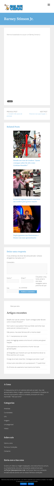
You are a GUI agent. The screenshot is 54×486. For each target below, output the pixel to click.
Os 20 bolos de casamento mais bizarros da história (23, 367)
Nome (9, 278)
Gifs (5, 417)
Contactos (7, 451)
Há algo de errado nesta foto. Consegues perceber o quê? (25, 359)
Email (23, 278)
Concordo (23, 484)
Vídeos (6, 428)
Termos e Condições (10, 447)
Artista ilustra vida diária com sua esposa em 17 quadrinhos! (26, 363)
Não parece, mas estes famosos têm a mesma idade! (24, 332)
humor (10, 101)
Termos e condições (35, 473)
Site (8, 288)
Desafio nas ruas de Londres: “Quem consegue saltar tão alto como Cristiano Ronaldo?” (26, 162)
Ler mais (31, 484)
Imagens (6, 421)
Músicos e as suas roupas (37, 114)
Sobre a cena (8, 443)
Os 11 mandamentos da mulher (17, 336)
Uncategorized (8, 425)
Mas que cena (14, 306)
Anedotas (7, 409)
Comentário (10, 262)
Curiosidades (8, 413)
